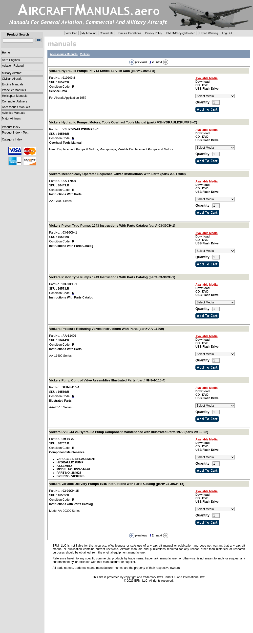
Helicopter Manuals (14, 96)
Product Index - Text (15, 132)
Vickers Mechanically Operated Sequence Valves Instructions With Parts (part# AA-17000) (117, 174)
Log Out (227, 33)
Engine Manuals (12, 84)
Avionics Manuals (13, 113)
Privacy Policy (153, 33)
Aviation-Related (13, 65)
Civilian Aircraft (11, 78)
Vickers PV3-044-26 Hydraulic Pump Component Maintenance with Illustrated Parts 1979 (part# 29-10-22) (128, 432)
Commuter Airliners (14, 101)
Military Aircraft (11, 73)
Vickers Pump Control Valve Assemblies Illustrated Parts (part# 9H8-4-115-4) (107, 380)
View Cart (71, 33)
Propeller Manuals (14, 90)
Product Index (11, 127)
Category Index (12, 139)
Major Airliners (11, 118)
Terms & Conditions (129, 33)
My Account (89, 33)
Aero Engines (11, 60)
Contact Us (106, 33)
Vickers (85, 54)
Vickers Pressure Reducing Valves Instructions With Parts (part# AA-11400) (106, 329)
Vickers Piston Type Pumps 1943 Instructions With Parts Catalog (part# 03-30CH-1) (112, 225)
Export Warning (208, 33)
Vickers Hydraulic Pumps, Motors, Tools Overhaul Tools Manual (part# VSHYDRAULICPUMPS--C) (123, 122)
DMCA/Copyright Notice (180, 33)
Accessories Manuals (16, 107)
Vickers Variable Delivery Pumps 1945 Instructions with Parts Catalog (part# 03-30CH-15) (116, 484)
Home (6, 52)
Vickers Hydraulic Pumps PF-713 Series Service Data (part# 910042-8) (102, 71)
